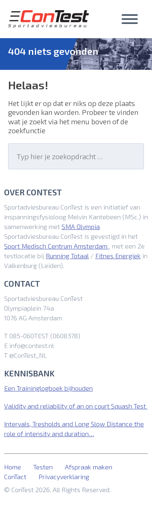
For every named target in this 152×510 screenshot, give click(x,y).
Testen (43, 467)
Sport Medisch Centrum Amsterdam (56, 246)
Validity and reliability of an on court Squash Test (76, 406)
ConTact (15, 476)
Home (12, 467)
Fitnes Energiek (118, 255)
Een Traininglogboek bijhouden (48, 388)
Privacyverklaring (64, 476)
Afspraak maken (88, 467)
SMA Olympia (81, 226)
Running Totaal (67, 255)
